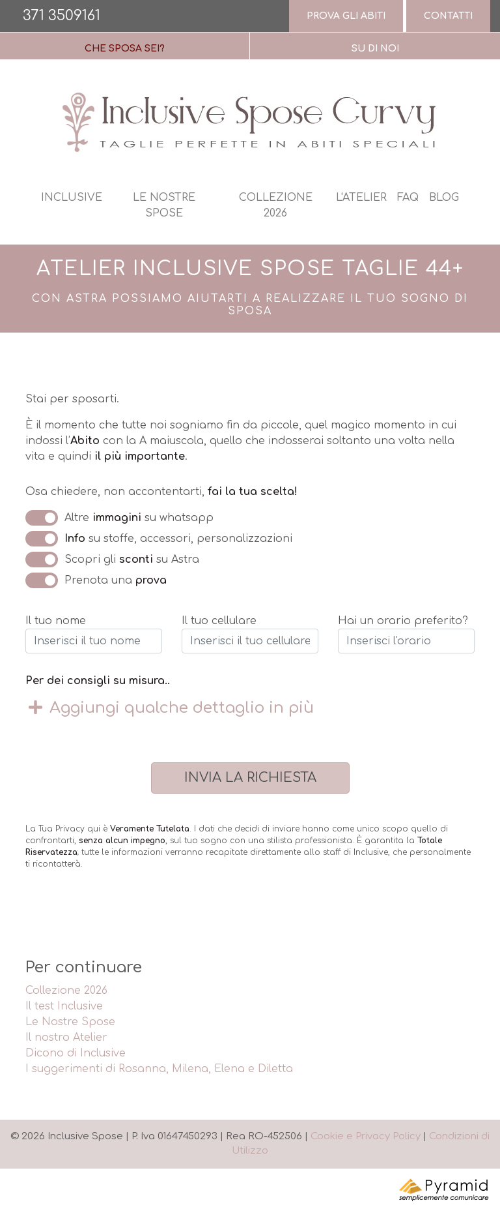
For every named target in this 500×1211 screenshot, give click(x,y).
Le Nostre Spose (70, 1022)
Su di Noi (375, 48)
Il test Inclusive (64, 1006)
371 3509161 (61, 15)
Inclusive (71, 197)
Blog (444, 197)
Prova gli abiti (346, 16)
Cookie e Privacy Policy (366, 1136)
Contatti (448, 16)
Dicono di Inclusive (75, 1053)
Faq (408, 197)
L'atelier (361, 197)
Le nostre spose (164, 205)
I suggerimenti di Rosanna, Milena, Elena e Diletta (159, 1069)
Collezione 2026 (275, 205)
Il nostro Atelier (66, 1037)
